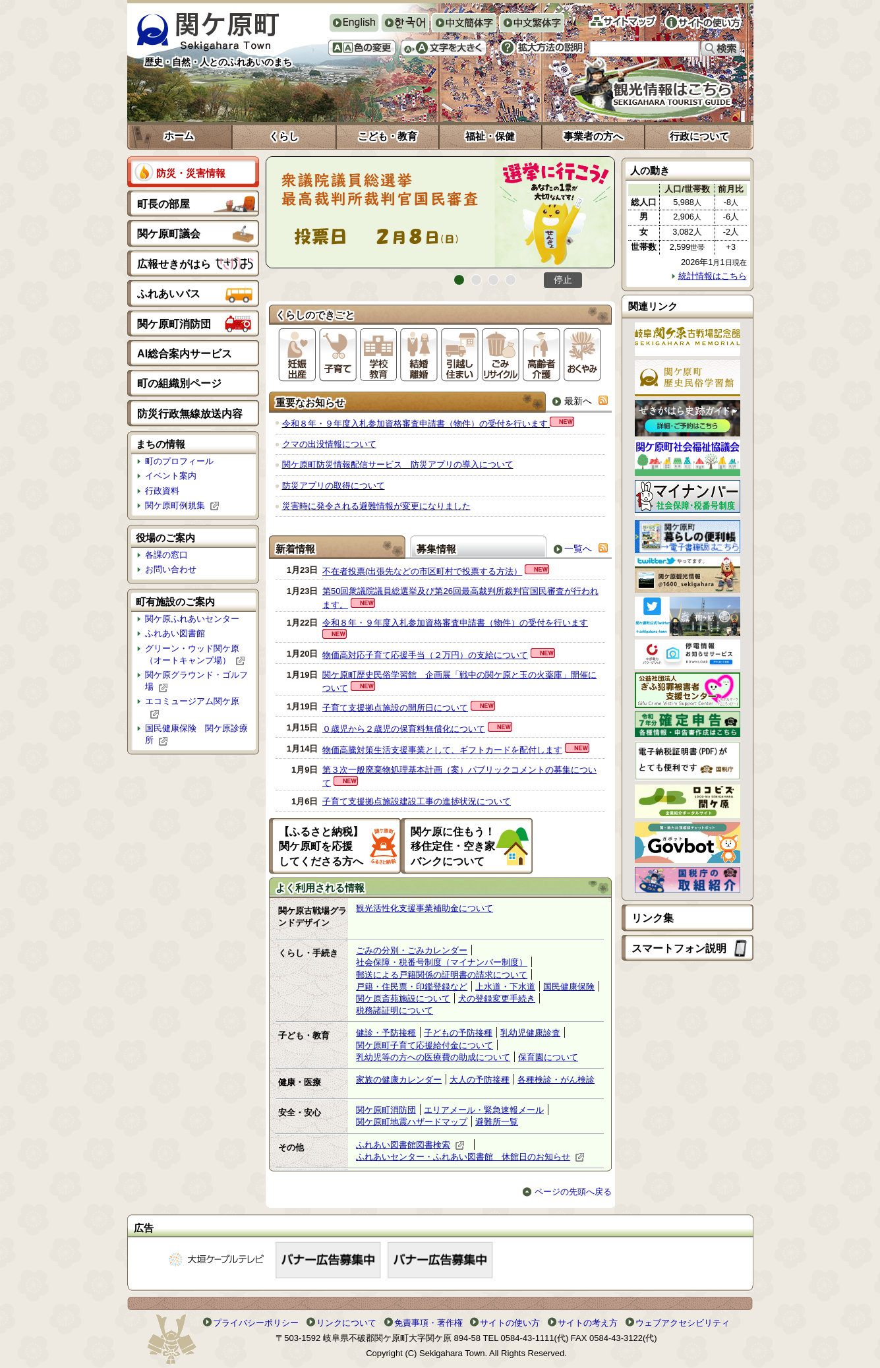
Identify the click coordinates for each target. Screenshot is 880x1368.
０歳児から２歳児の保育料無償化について (403, 729)
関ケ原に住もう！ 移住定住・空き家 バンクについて (458, 846)
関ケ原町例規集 (182, 505)
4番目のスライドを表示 (510, 279)
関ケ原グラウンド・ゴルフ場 (196, 681)
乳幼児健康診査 (530, 1033)
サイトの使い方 (703, 22)
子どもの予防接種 (458, 1033)
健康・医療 (299, 1082)
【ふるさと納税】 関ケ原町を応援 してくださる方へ (326, 846)
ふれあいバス (168, 293)
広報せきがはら (174, 264)
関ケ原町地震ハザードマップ (411, 1122)
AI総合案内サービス (184, 353)
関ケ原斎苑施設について (403, 998)
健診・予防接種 (386, 1033)
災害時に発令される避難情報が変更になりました (376, 506)
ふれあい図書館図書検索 (410, 1145)
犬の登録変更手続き (496, 998)
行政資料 (162, 491)
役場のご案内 (165, 537)
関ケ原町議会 (168, 233)
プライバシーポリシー (256, 1323)
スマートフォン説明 (678, 948)
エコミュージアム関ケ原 (192, 707)
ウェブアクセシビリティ (682, 1323)
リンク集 (652, 918)
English (353, 22)
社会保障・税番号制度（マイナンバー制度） (441, 962)
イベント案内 (170, 476)
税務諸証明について (394, 1010)
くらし (284, 136)
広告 (144, 1228)
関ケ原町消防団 (174, 324)
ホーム (179, 135)
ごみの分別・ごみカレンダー (411, 950)
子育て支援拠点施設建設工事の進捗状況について (416, 801)
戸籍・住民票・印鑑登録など (411, 987)
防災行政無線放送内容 (190, 413)
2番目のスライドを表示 (476, 279)
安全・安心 (299, 1112)
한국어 (404, 24)
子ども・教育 (304, 1035)
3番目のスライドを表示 (493, 279)
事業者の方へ (593, 136)
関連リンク (653, 306)
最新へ (572, 400)
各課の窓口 (166, 555)
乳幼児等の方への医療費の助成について (433, 1057)
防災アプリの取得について (333, 486)
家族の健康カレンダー (399, 1080)
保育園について (548, 1057)
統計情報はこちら (709, 276)
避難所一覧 (496, 1122)
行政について (699, 136)
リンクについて (346, 1323)
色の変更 (362, 48)
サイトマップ (623, 21)
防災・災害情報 (190, 173)
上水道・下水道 (505, 987)
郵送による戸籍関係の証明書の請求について (441, 975)
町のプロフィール (179, 461)
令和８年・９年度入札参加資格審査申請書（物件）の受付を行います (415, 424)
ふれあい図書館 (175, 633)
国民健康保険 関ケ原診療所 (196, 734)
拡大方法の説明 (542, 47)
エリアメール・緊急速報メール (484, 1110)
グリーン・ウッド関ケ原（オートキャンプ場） (195, 654)
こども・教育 (387, 136)
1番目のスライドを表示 (459, 279)
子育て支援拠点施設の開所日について (395, 708)
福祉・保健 (490, 136)
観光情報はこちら (651, 89)
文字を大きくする (443, 48)
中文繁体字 (531, 24)
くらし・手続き (308, 953)
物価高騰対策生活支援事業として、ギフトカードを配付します (442, 750)
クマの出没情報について (329, 444)
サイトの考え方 (588, 1323)
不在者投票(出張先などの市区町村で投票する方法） (422, 571)
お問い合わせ (170, 569)
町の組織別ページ (179, 383)
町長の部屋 (163, 204)
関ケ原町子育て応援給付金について (424, 1045)
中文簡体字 (463, 24)
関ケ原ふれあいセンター (192, 619)
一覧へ (571, 548)
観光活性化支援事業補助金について (424, 908)
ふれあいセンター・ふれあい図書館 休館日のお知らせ (470, 1157)
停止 (563, 279)
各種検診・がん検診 (556, 1080)
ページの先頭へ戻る (567, 1192)
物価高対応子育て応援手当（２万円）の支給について (425, 655)
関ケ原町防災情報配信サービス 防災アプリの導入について (397, 464)
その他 (291, 1147)
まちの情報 (160, 444)
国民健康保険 (569, 987)
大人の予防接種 (480, 1080)
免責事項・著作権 (428, 1323)
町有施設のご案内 (175, 601)
